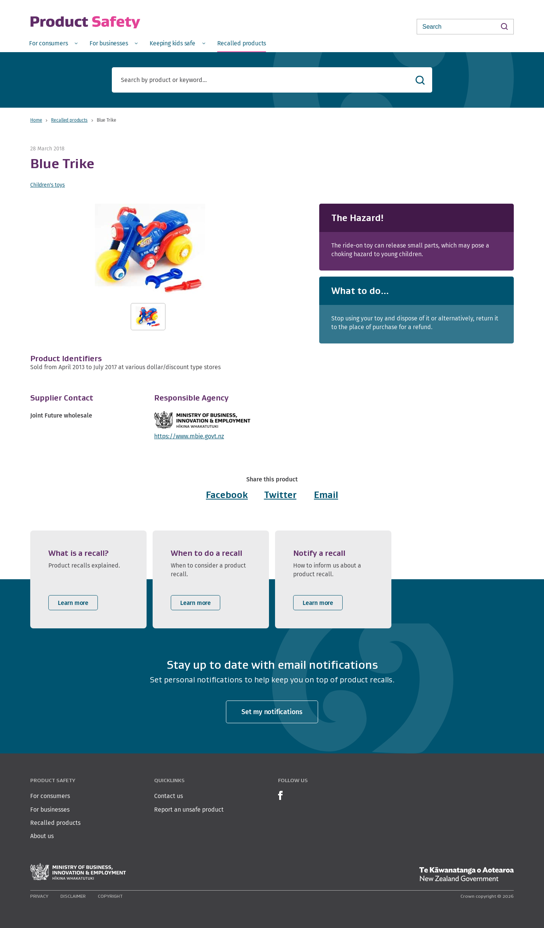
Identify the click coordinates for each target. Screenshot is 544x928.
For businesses (50, 809)
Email (326, 495)
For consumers (50, 796)
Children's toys (47, 185)
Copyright (110, 896)
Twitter (280, 495)
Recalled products (69, 120)
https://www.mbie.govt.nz (189, 436)
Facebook (227, 495)
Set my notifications (272, 711)
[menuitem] (53, 43)
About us (42, 836)
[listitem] (88, 579)
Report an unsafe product (189, 809)
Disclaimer (73, 896)
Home (36, 120)
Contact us (168, 796)
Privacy (39, 896)
